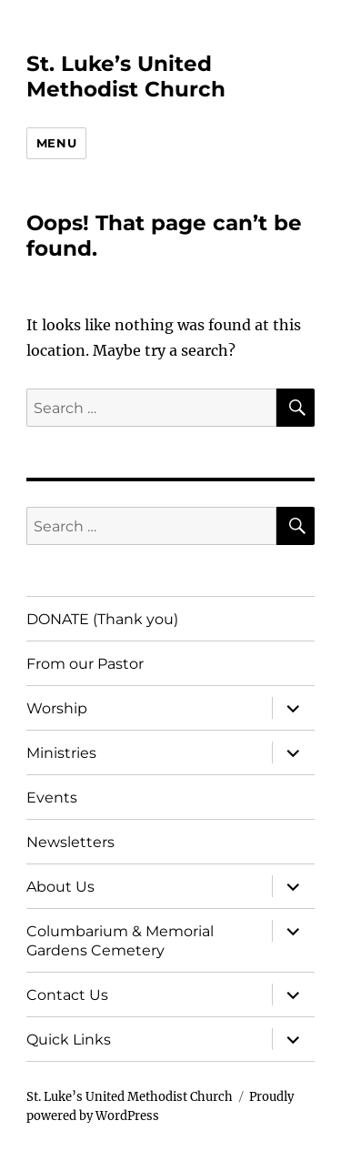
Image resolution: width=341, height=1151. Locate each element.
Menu (56, 143)
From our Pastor (85, 663)
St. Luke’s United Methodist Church (126, 76)
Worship (56, 708)
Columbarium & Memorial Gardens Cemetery (120, 941)
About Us (60, 886)
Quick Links (68, 1039)
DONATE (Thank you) (102, 619)
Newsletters (70, 842)
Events (51, 797)
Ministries (61, 753)
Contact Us (67, 995)
